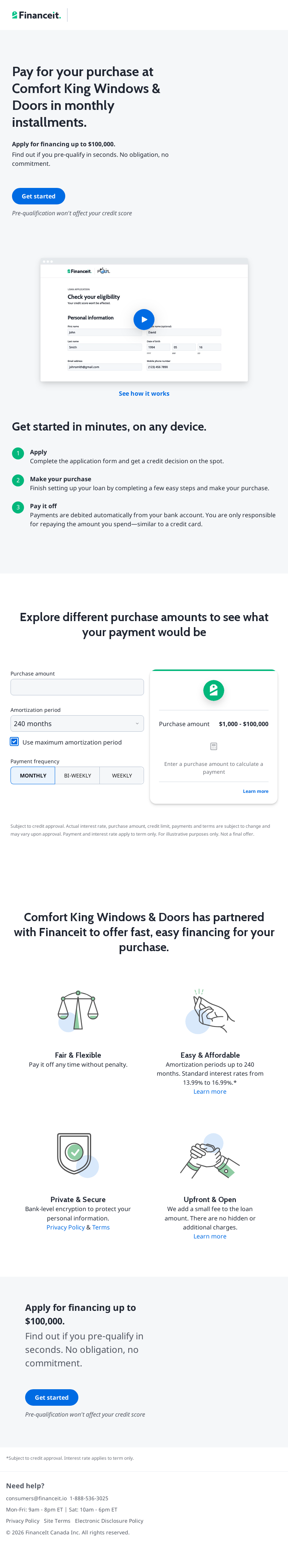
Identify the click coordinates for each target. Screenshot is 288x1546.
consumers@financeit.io (36, 1498)
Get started (39, 196)
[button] (144, 319)
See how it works (144, 393)
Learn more (255, 791)
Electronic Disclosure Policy (109, 1520)
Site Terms (57, 1520)
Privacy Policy (65, 1227)
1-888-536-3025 (89, 1498)
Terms (101, 1227)
